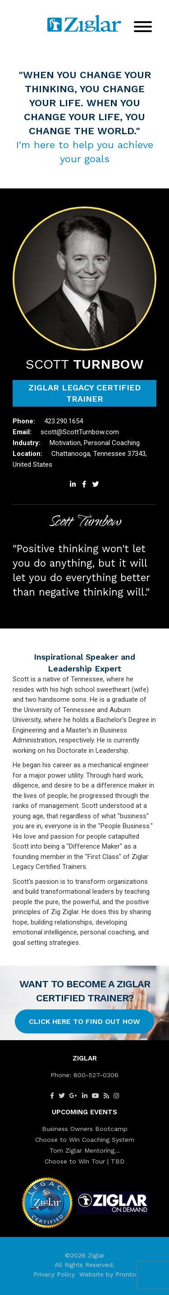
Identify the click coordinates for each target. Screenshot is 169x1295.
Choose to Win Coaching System (84, 1139)
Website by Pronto (107, 1274)
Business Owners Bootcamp (85, 1128)
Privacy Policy (54, 1274)
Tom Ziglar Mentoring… (85, 1150)
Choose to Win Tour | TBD (84, 1161)
